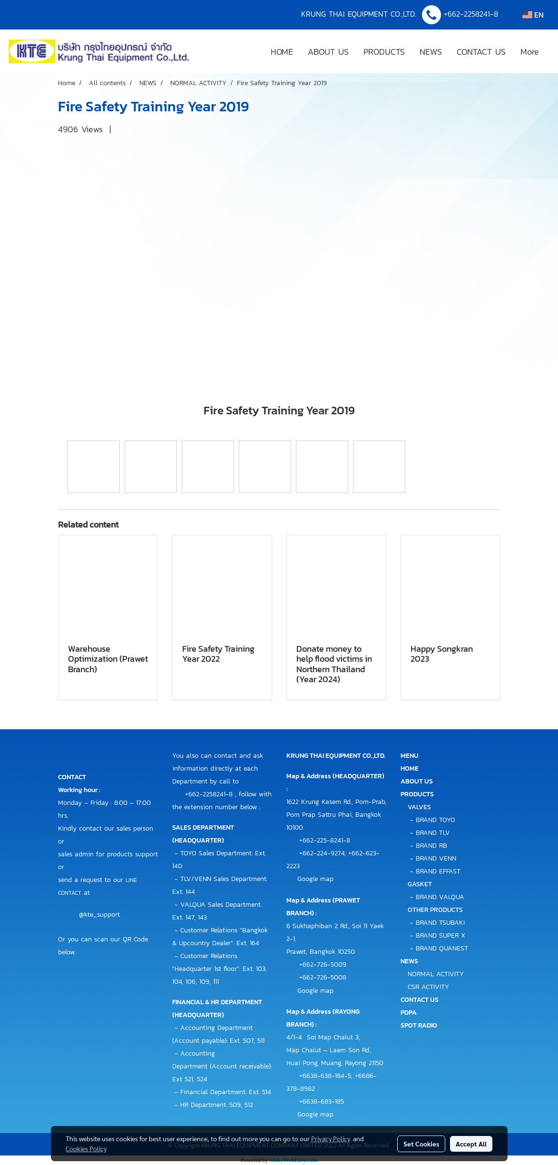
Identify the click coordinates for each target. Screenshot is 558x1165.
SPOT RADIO (419, 1025)
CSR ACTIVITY (428, 987)
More (529, 51)
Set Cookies (421, 1143)
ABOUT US (328, 51)
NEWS (431, 51)
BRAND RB (431, 846)
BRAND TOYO (435, 820)
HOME (282, 51)
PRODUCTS (384, 51)
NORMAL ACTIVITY (436, 974)
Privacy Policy (330, 1138)
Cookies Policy (86, 1148)
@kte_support (99, 915)
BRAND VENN (436, 858)
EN (533, 14)
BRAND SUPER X (440, 935)
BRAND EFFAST (438, 871)
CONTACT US (481, 51)
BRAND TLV (433, 833)
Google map (315, 879)
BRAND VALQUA (440, 897)
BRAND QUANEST (442, 948)
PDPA (409, 1013)
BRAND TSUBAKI (440, 923)
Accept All (471, 1143)
